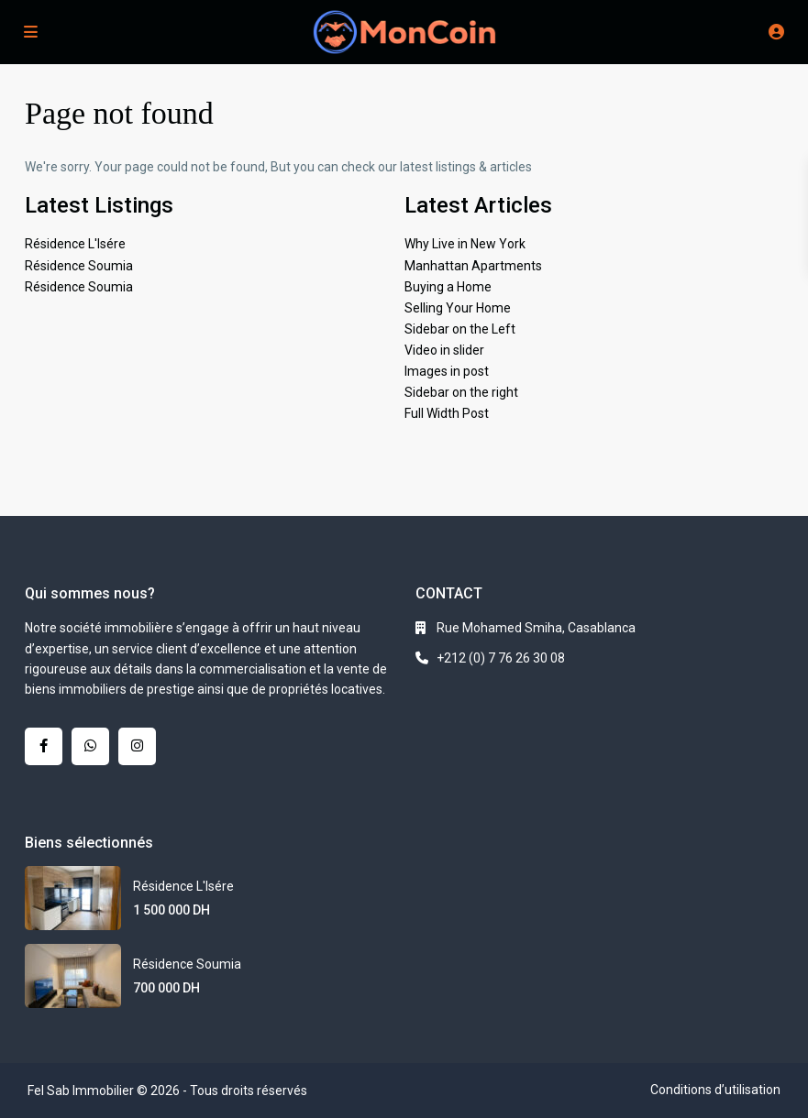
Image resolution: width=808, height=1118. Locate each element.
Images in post (446, 371)
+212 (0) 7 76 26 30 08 (501, 658)
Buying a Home (448, 287)
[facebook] (43, 746)
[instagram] (137, 746)
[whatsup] (90, 746)
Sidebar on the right (461, 392)
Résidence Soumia (79, 265)
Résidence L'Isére (75, 243)
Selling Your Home (457, 308)
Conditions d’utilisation (715, 1089)
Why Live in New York (465, 243)
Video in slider (444, 350)
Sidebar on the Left (459, 329)
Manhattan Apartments (473, 265)
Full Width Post (446, 413)
